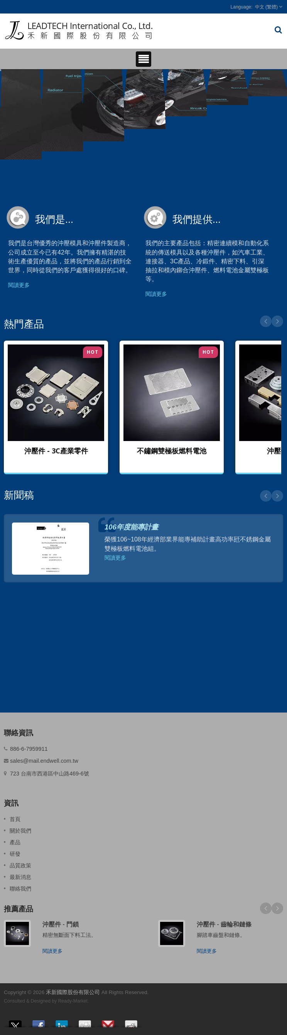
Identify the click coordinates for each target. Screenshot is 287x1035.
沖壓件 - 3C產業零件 (56, 450)
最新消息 (20, 877)
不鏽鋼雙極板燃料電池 (171, 450)
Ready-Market (73, 1001)
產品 (15, 842)
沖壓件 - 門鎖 (60, 924)
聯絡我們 (20, 889)
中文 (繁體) (266, 7)
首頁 (15, 819)
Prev (266, 321)
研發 (15, 854)
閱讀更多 (19, 285)
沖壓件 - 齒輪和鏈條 (224, 924)
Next (277, 321)
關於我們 (20, 831)
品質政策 (20, 865)
